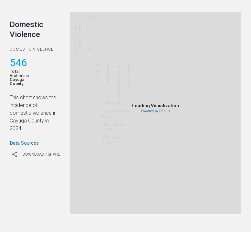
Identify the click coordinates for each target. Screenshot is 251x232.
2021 (148, 209)
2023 (178, 209)
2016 (178, 200)
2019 (223, 200)
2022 (163, 209)
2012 (119, 200)
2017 (193, 200)
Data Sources (24, 143)
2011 (104, 200)
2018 (208, 200)
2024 (193, 209)
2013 (134, 200)
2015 (163, 200)
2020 (134, 209)
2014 (148, 200)
